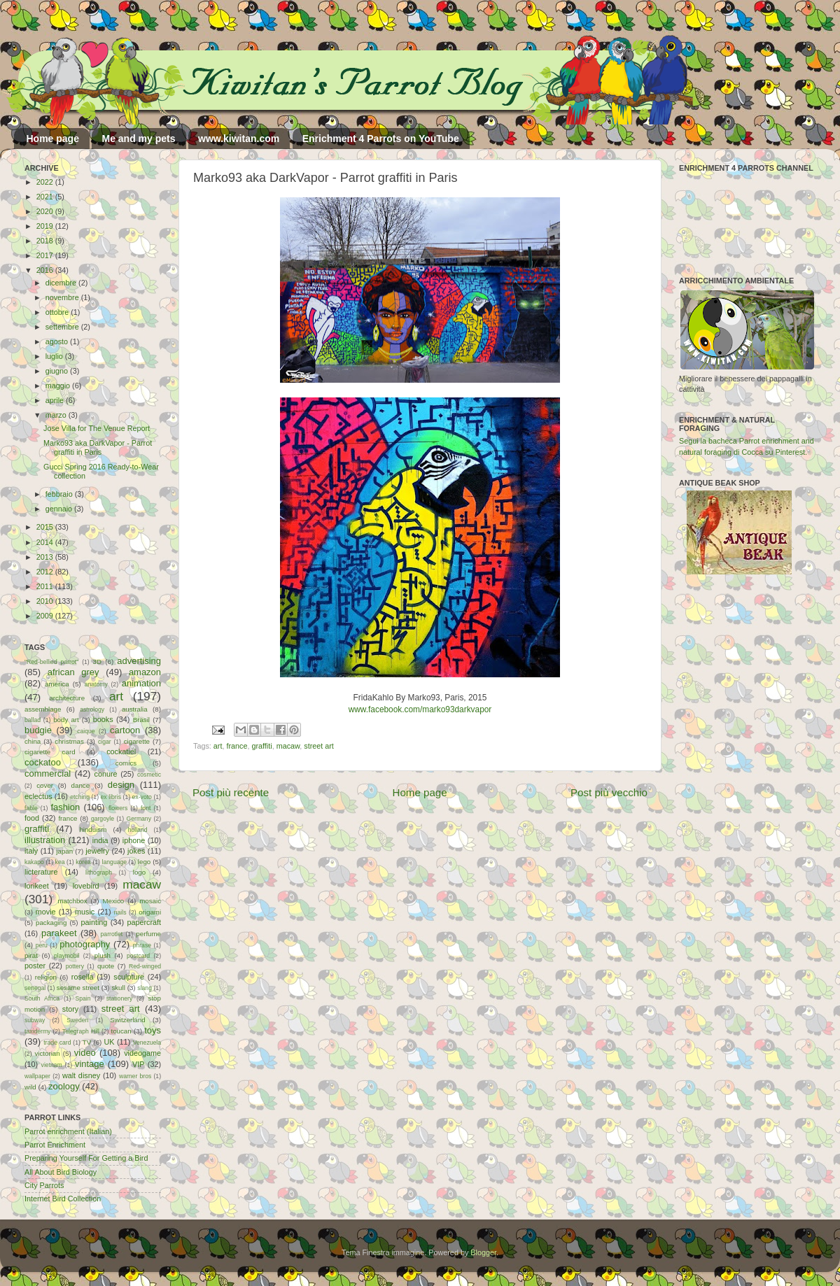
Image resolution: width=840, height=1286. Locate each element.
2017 (45, 255)
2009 (45, 616)
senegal (35, 987)
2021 (45, 196)
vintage (89, 1064)
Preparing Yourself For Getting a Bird (86, 1158)
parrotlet (112, 934)
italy (31, 851)
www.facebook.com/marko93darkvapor (420, 709)
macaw (288, 746)
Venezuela (147, 1042)
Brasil (141, 719)
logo (139, 872)
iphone (133, 840)
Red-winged (145, 966)
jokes (136, 851)
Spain (82, 998)
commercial (47, 773)
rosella (82, 977)
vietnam (51, 1064)
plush (102, 955)
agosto (58, 341)
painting (94, 922)
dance (80, 785)
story (70, 1009)
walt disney (81, 1075)
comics (125, 763)
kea (60, 861)
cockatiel (121, 751)
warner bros (135, 1076)
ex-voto (142, 796)
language (114, 861)
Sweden (77, 1020)
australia (135, 709)
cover (44, 785)
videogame (142, 1053)
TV (87, 1042)
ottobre (58, 312)
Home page (53, 138)
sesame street (78, 987)
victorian (46, 1053)
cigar (104, 741)
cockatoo (42, 762)
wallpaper (37, 1076)
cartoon (125, 730)
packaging (51, 922)
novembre (63, 297)
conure (106, 774)
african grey (73, 672)
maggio (59, 385)
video (85, 1052)
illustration (44, 840)
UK (109, 1042)
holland (138, 829)
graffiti (261, 746)
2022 (45, 182)
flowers (117, 808)
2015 (45, 527)
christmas (69, 741)
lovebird (86, 886)
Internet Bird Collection (62, 1198)
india (100, 840)
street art (319, 746)
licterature (40, 872)
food (31, 818)
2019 (45, 226)
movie (46, 911)
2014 (45, 542)
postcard (138, 955)
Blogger (483, 1252)
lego (144, 861)
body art (66, 719)
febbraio (60, 494)
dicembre (62, 282)
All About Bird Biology (60, 1172)
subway (34, 1020)
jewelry (97, 851)
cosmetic (149, 774)
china (32, 741)
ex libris (111, 796)
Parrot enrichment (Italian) (68, 1131)
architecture (67, 698)
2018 (45, 240)
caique (85, 731)
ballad (32, 719)
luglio (55, 356)
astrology (92, 709)
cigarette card (50, 752)
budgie (38, 730)
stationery (119, 998)
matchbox (72, 901)
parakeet (58, 933)
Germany (139, 818)
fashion (65, 807)
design (121, 784)
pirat (31, 955)
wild (30, 1087)
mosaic (150, 901)
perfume (148, 934)
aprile (56, 400)
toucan (121, 1031)
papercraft (144, 922)
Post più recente (230, 792)
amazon (145, 672)
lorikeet (36, 886)
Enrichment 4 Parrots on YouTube (380, 138)
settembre (63, 327)
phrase (142, 945)
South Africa (41, 998)
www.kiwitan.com (238, 138)
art (218, 746)
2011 (45, 586)
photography (84, 944)
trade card (57, 1042)
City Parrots (44, 1185)
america (57, 684)
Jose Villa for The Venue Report (96, 428)
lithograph (98, 872)
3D (97, 661)
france (236, 746)
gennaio (60, 508)
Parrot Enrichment (54, 1144)
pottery (75, 966)
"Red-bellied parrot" (51, 661)
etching (80, 796)
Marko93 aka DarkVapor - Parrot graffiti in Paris (97, 447)
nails (120, 912)
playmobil (66, 955)
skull (118, 987)
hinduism (92, 829)
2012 (45, 571)
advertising (139, 661)
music (84, 911)
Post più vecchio (609, 792)
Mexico (113, 901)
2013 (45, 557)
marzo (57, 415)
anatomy (96, 684)
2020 (45, 211)
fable (31, 808)
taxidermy (37, 1031)
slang (144, 987)
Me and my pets (138, 138)
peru (42, 945)
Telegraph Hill (80, 1031)
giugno (58, 371)
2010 (45, 601)
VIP (138, 1064)
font (145, 808)
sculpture (128, 977)
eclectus (38, 796)
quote (105, 966)
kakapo (34, 861)
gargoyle (102, 818)
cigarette (137, 741)
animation (141, 683)
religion (46, 977)
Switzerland (127, 1020)
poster (35, 965)
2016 (45, 270)
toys (152, 1030)
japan (64, 851)
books (103, 719)
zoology (64, 1086)
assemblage (42, 709)
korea (83, 861)
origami (150, 912)
